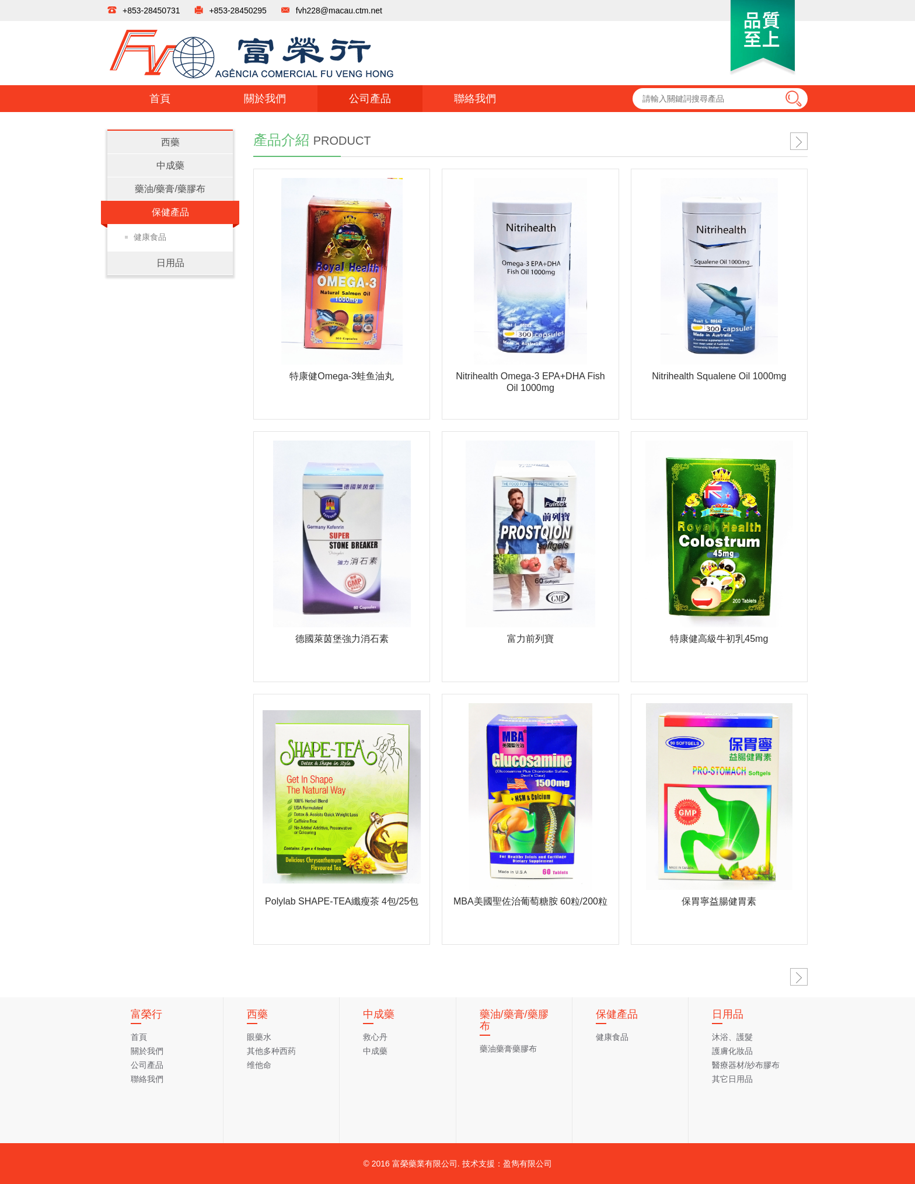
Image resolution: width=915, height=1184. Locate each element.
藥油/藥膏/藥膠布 (170, 189)
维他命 (259, 1065)
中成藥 (170, 165)
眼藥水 (259, 1037)
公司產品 (370, 98)
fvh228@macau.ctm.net (339, 10)
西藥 (170, 142)
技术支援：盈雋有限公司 (507, 1163)
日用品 (170, 263)
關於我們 (265, 98)
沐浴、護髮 (732, 1037)
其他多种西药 (271, 1051)
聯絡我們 (475, 98)
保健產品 (170, 212)
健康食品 (150, 237)
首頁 (159, 98)
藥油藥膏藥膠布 (508, 1048)
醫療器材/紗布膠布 (746, 1065)
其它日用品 (732, 1079)
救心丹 (375, 1037)
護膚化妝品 (732, 1051)
